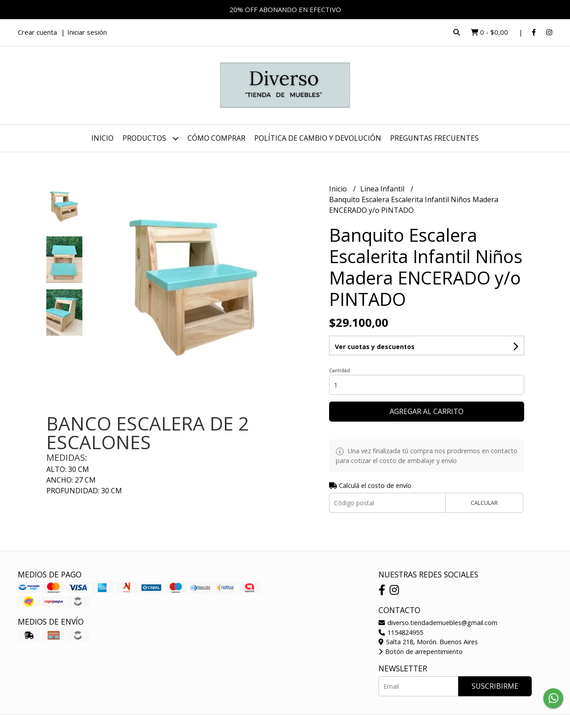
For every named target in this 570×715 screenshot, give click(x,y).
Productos (150, 138)
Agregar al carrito (427, 411)
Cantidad (339, 370)
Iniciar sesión (87, 32)
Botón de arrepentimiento (421, 651)
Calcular (484, 503)
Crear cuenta (37, 32)
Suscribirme (495, 686)
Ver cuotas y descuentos (375, 346)
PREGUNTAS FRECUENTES (434, 138)
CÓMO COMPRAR (216, 138)
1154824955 (401, 632)
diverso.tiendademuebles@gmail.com (438, 622)
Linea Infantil (383, 189)
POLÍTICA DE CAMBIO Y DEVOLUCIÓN (317, 138)
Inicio (102, 138)
